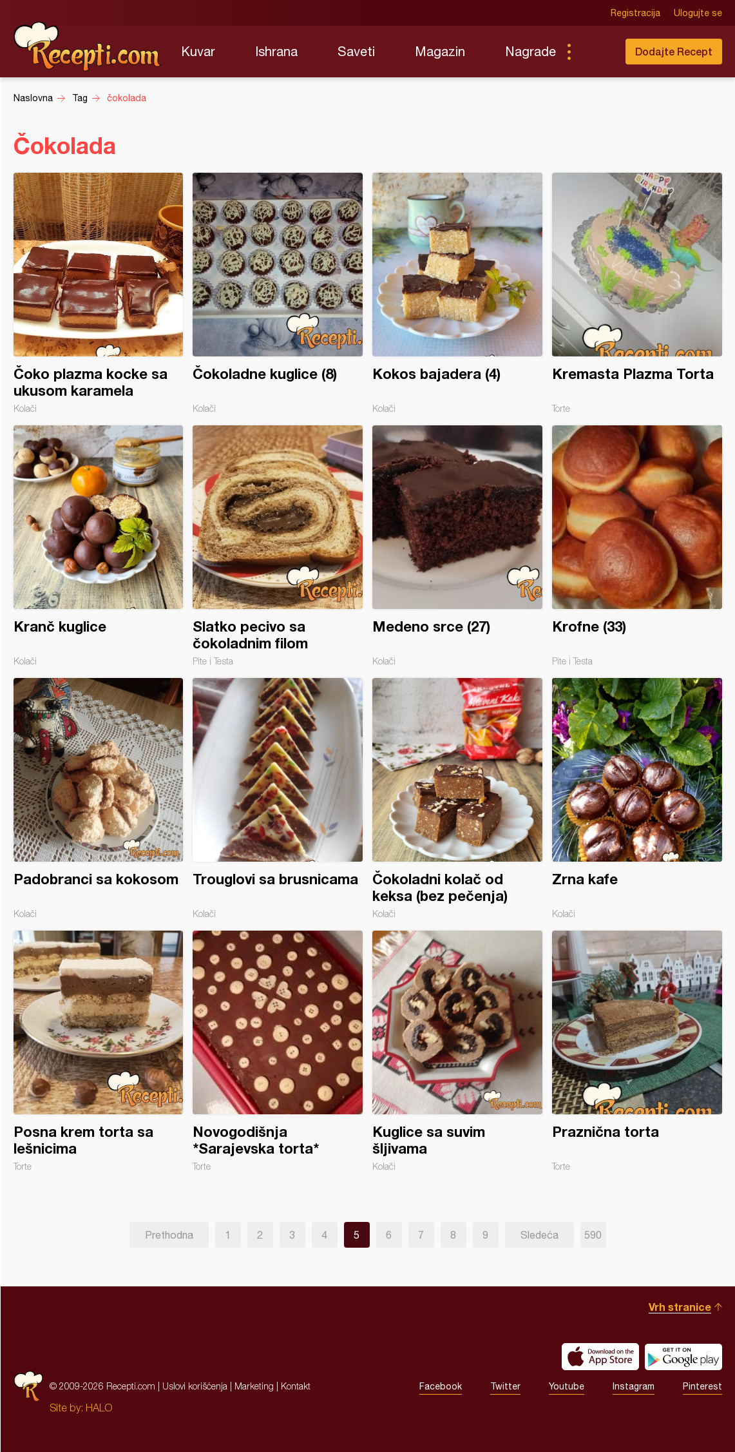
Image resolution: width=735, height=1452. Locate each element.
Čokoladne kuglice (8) (278, 293)
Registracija (635, 13)
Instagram (633, 1386)
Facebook (440, 1386)
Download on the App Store (600, 1356)
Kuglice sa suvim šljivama (457, 1051)
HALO (99, 1407)
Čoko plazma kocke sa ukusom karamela (99, 293)
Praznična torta (637, 1051)
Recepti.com (88, 46)
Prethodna (169, 1235)
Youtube (566, 1386)
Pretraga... (595, 52)
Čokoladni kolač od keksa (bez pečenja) (457, 798)
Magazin (440, 51)
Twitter (505, 1386)
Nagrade (530, 51)
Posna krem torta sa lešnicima (99, 1051)
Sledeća (539, 1235)
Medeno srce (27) (457, 545)
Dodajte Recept (673, 51)
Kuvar (198, 51)
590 (593, 1235)
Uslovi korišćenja (194, 1385)
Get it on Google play (683, 1356)
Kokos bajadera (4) (457, 293)
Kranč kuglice (99, 545)
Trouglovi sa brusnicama (278, 798)
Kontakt (295, 1385)
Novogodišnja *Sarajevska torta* (278, 1051)
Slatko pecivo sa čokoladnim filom (278, 545)
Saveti (356, 51)
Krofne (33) (637, 545)
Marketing (254, 1385)
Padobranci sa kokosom (99, 798)
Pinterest (702, 1386)
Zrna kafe (637, 798)
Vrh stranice (680, 1307)
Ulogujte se (698, 13)
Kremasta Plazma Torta (637, 293)
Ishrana (276, 51)
